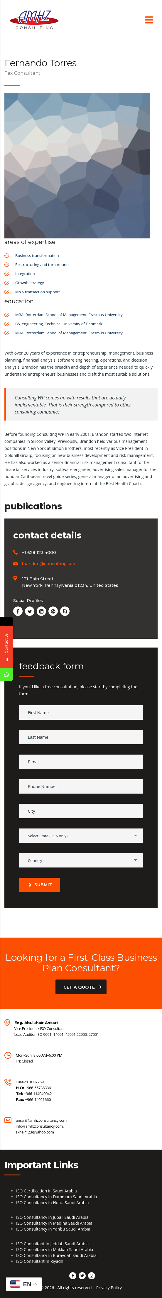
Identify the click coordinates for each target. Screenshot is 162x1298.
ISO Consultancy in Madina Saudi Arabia (54, 1223)
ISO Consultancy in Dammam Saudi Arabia (56, 1196)
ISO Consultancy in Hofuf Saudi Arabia (52, 1202)
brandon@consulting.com (49, 563)
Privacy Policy (109, 1287)
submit (40, 884)
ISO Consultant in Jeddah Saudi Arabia (52, 1243)
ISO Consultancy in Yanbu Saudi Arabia (53, 1229)
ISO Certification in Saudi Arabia (46, 1191)
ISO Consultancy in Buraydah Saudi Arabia (56, 1255)
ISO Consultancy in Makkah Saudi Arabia (54, 1249)
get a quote (82, 987)
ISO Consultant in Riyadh (39, 1261)
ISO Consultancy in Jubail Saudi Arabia (52, 1217)
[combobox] (81, 835)
